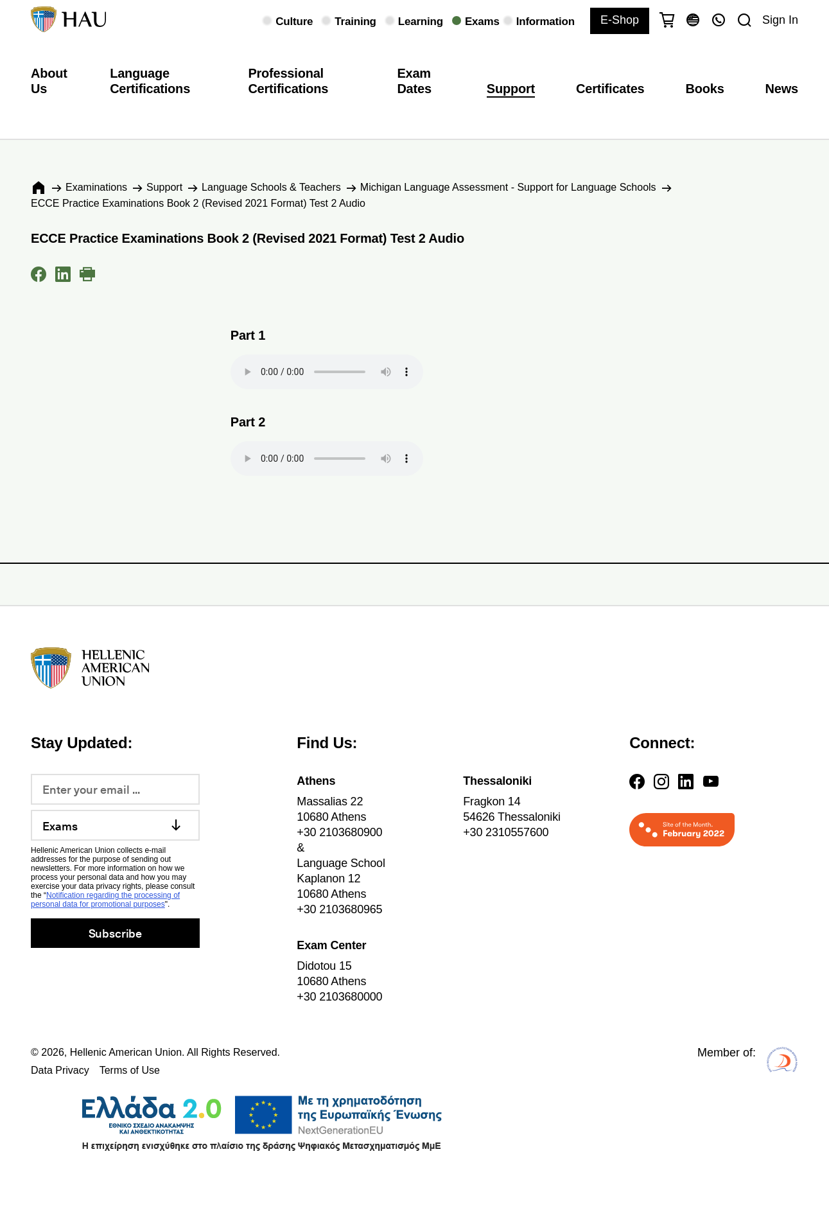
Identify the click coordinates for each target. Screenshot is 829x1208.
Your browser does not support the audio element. (327, 372)
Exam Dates (414, 81)
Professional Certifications (288, 81)
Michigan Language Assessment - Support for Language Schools (508, 187)
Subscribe (115, 932)
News (781, 89)
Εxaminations (96, 187)
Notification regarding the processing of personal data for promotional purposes (105, 900)
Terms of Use (130, 1070)
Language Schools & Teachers (271, 187)
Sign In (780, 19)
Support (511, 89)
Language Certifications (150, 81)
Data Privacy (60, 1070)
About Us (49, 81)
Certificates (610, 89)
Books (705, 89)
